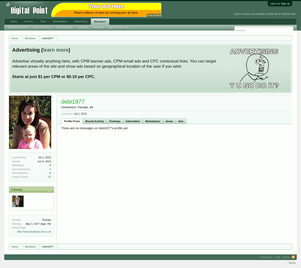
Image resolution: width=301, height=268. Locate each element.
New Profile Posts (119, 27)
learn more (55, 50)
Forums (28, 21)
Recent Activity (94, 121)
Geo (180, 121)
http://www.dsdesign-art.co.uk (34, 231)
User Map (83, 27)
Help (277, 257)
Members (100, 21)
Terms (292, 262)
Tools (43, 21)
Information (133, 121)
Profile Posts (72, 121)
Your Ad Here (154, 15)
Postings (114, 121)
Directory (99, 27)
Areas (169, 121)
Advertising (80, 21)
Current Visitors (42, 27)
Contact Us (266, 257)
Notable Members (18, 27)
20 (49, 176)
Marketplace (152, 121)
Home (13, 21)
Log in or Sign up (280, 3)
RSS (293, 257)
